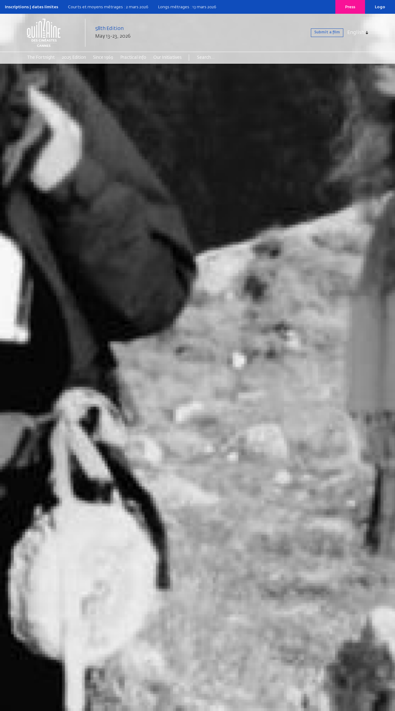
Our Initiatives (167, 57)
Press (350, 7)
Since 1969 (103, 57)
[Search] (220, 57)
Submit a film (321, 32)
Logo (380, 7)
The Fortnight (41, 57)
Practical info (133, 57)
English (355, 32)
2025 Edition (74, 57)
